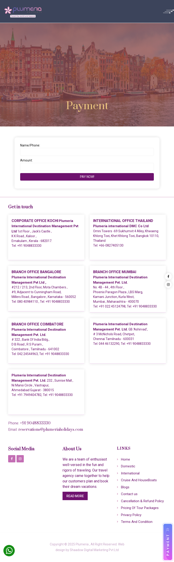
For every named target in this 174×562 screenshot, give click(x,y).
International (130, 473)
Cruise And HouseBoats (139, 480)
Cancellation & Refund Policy (142, 501)
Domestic (128, 466)
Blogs (125, 487)
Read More (75, 496)
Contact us (129, 494)
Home (125, 459)
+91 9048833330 (29, 245)
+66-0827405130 (111, 245)
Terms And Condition (136, 522)
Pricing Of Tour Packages (140, 508)
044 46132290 (109, 343)
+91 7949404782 (29, 395)
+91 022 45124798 (112, 306)
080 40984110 (28, 301)
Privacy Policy (131, 515)
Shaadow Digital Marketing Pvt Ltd (94, 550)
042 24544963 (27, 354)
